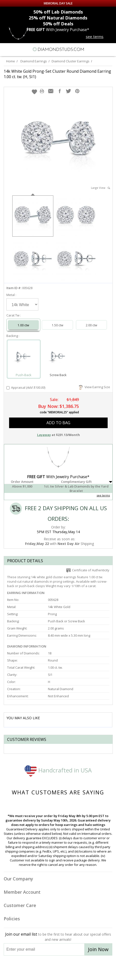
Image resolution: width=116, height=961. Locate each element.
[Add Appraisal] (8, 387)
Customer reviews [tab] (26, 739)
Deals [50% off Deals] (58, 24)
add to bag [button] (58, 422)
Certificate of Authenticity (87, 570)
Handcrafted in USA (58, 770)
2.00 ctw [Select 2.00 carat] (91, 325)
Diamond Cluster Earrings (70, 61)
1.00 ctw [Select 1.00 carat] (23, 325)
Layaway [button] (44, 435)
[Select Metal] (22, 304)
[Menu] (6, 49)
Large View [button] (100, 188)
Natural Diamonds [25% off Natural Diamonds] (58, 18)
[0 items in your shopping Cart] (109, 49)
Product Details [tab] (25, 560)
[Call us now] (101, 48)
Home (10, 61)
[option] (32, 215)
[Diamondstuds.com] (58, 49)
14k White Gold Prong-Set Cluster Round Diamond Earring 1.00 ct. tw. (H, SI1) (57, 74)
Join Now (98, 949)
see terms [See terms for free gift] (94, 36)
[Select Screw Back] (58, 357)
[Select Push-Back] (23, 357)
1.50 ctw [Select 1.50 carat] (57, 325)
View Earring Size (94, 387)
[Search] (16, 49)
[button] (34, 91)
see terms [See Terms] (103, 495)
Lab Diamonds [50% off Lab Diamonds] (58, 12)
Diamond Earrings (33, 61)
